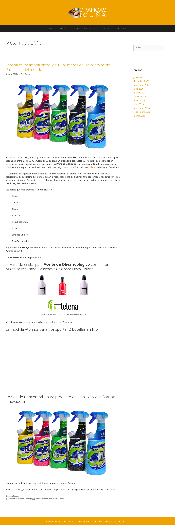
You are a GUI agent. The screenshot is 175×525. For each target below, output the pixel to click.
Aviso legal (87, 521)
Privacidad (98, 521)
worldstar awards (56, 499)
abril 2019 (138, 104)
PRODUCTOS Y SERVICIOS (85, 28)
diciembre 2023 (141, 81)
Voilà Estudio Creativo (71, 521)
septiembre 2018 (141, 111)
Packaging (29, 499)
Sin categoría (13, 496)
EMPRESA (64, 28)
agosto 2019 (139, 96)
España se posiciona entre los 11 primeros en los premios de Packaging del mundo (58, 67)
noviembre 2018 (141, 108)
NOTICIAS (121, 28)
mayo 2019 (139, 100)
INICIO (52, 28)
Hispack (93, 167)
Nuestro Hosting (121, 521)
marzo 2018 (139, 115)
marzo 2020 (139, 92)
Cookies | (109, 521)
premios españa (41, 499)
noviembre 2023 (141, 85)
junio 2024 (138, 77)
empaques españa (16, 499)
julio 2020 (138, 88)
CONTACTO (107, 28)
